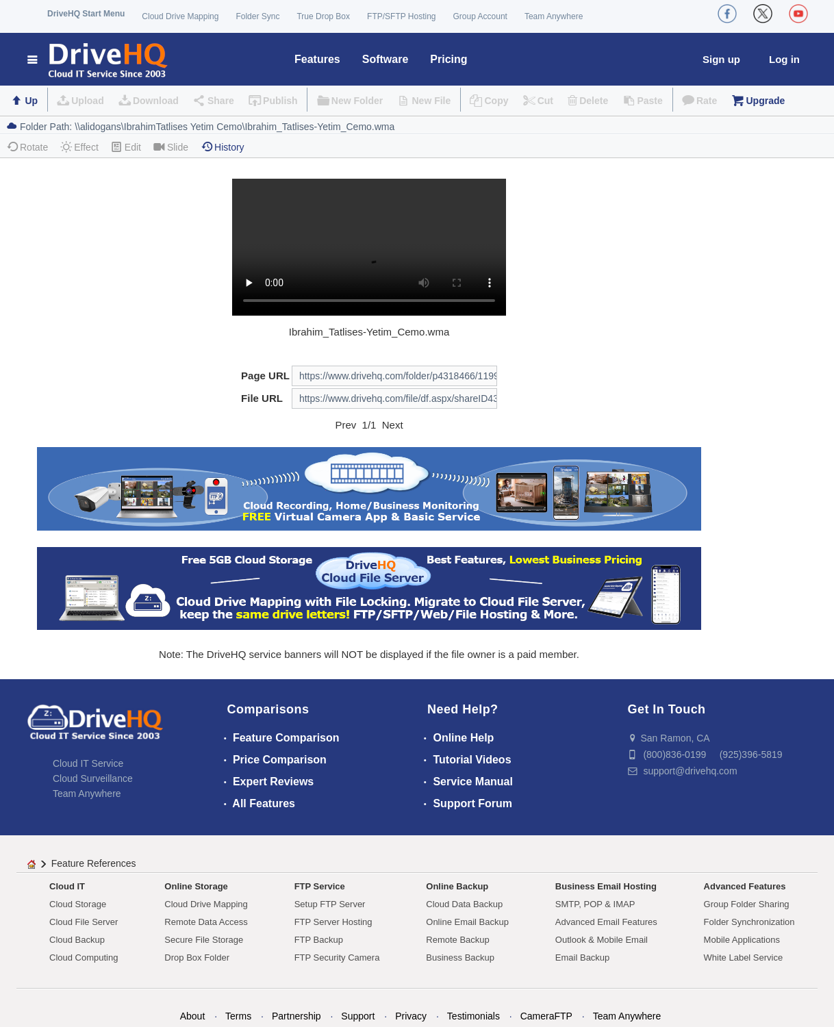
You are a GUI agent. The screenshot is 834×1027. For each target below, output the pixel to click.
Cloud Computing (83, 957)
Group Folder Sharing (746, 904)
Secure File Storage (203, 940)
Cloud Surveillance (93, 778)
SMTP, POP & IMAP (595, 904)
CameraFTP (546, 1016)
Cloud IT (67, 886)
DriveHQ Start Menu (86, 13)
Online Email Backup (467, 922)
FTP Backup (318, 940)
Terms (238, 1016)
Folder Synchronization (749, 922)
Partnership (296, 1016)
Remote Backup (458, 940)
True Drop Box (323, 16)
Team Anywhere (554, 16)
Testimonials (473, 1016)
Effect (79, 146)
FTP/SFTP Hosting (401, 16)
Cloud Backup (77, 940)
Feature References (93, 863)
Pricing (448, 59)
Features (317, 59)
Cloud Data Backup (464, 904)
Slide (170, 146)
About (192, 1016)
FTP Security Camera (337, 957)
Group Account (480, 16)
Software (385, 59)
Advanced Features (745, 886)
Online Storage (195, 886)
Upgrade (765, 100)
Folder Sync (257, 16)
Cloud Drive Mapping (180, 16)
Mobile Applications (742, 940)
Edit (126, 146)
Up (31, 100)
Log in (784, 59)
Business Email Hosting (606, 886)
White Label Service (743, 957)
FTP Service (319, 886)
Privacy (411, 1016)
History (222, 146)
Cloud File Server (83, 922)
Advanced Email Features (606, 922)
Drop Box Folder (196, 957)
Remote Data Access (205, 922)
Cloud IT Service (88, 763)
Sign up (721, 59)
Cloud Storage (77, 904)
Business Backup (460, 957)
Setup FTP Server (330, 904)
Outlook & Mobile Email (601, 940)
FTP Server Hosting (333, 922)
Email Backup (582, 957)
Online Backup (457, 886)
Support (358, 1016)
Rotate (27, 146)
